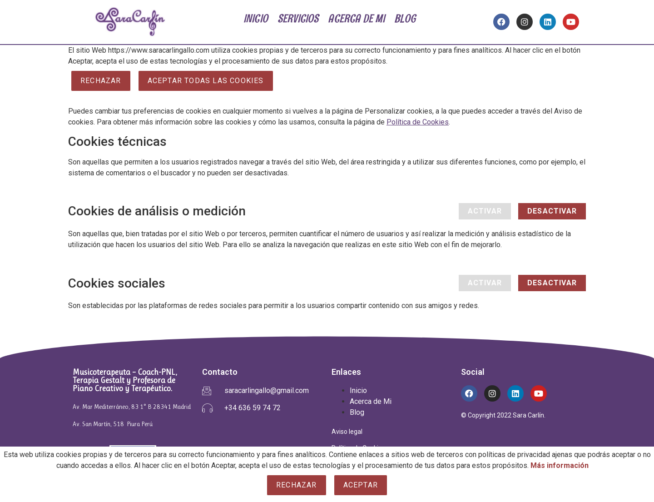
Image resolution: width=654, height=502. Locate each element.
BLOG (405, 18)
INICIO (255, 18)
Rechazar (100, 80)
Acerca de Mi (370, 401)
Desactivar (552, 211)
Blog (357, 412)
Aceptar (360, 485)
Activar (485, 211)
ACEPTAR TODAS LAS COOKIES (206, 80)
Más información (559, 465)
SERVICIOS (298, 18)
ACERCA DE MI (357, 18)
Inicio (358, 390)
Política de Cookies (417, 122)
